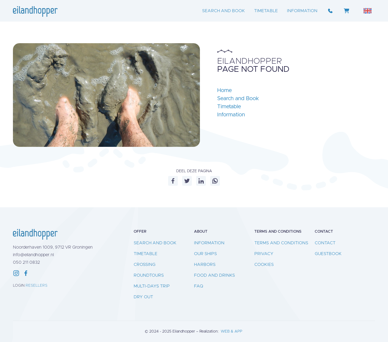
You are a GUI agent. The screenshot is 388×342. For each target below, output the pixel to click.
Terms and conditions (281, 243)
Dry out (143, 297)
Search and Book (223, 11)
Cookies (264, 264)
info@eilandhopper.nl (33, 255)
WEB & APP (231, 331)
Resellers (36, 285)
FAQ (198, 286)
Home (224, 90)
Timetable (266, 11)
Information (302, 11)
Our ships (205, 254)
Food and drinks (214, 275)
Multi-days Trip (152, 286)
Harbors (205, 264)
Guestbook (328, 254)
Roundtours (149, 275)
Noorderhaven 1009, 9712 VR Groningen (53, 247)
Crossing (144, 264)
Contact (325, 243)
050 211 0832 (26, 262)
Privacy (263, 254)
